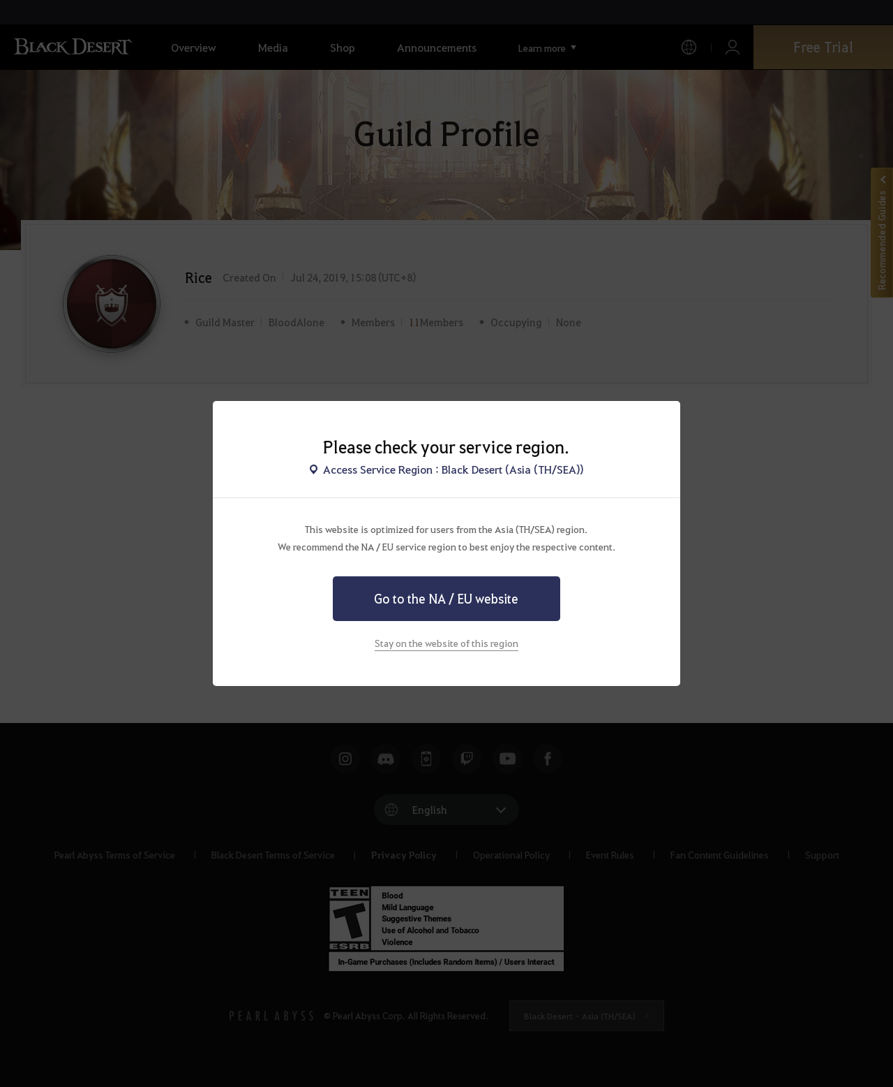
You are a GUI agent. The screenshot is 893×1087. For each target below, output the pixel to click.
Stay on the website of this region (446, 642)
